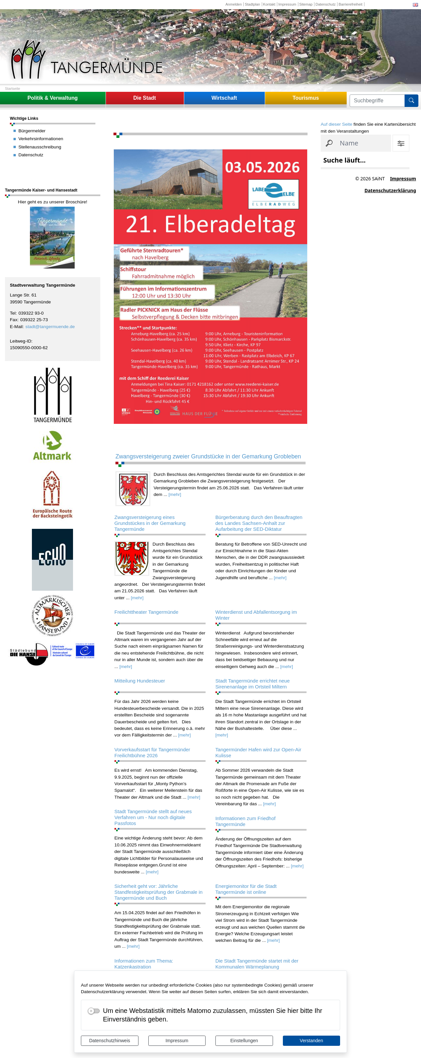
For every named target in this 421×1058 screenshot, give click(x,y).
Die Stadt (144, 98)
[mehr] (174, 494)
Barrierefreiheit (350, 4)
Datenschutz (325, 4)
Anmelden (233, 4)
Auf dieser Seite (336, 124)
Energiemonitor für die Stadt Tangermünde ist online (246, 889)
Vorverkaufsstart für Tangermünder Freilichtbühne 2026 (152, 752)
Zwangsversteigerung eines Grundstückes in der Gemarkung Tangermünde (150, 523)
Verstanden (311, 1040)
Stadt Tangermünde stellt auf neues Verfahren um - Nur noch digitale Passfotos (153, 817)
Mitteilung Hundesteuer (139, 681)
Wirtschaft (224, 98)
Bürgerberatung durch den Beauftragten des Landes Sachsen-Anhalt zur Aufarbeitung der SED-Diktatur (259, 523)
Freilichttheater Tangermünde (146, 612)
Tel (12, 313)
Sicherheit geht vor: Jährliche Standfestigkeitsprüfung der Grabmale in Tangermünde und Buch (158, 892)
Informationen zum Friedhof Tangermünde (245, 821)
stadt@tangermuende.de (50, 326)
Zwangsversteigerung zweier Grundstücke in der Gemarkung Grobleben (208, 456)
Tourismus (305, 98)
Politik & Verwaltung (52, 98)
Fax (13, 319)
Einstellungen (244, 1040)
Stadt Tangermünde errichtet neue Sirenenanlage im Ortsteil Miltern (252, 683)
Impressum (176, 1040)
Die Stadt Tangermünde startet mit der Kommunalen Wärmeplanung (257, 963)
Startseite (12, 88)
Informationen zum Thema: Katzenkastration (143, 963)
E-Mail (16, 326)
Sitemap (305, 4)
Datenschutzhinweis (109, 1040)
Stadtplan (252, 4)
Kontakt (269, 4)
